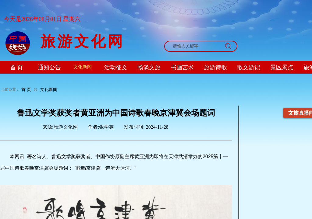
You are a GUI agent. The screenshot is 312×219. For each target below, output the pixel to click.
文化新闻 (48, 89)
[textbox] (195, 46)
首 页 (26, 89)
